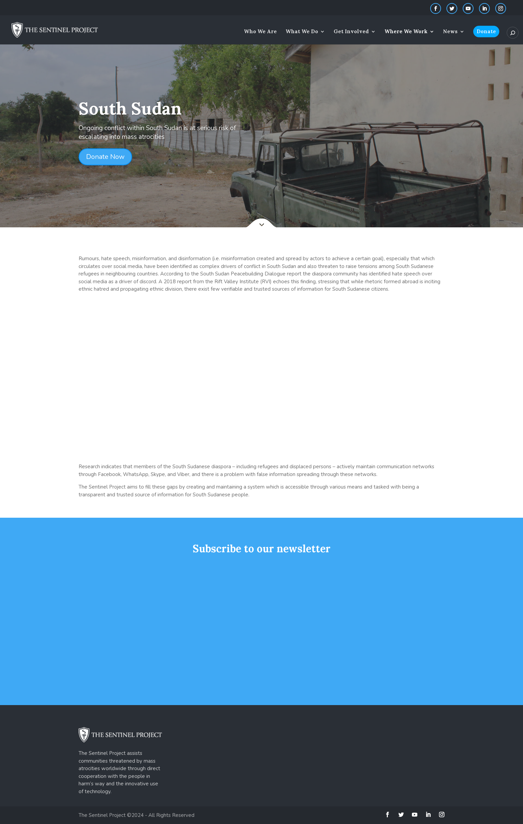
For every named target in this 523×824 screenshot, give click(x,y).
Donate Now (105, 156)
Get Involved (351, 32)
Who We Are (260, 32)
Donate (486, 31)
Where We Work (405, 32)
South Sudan (130, 108)
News (450, 32)
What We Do (302, 32)
